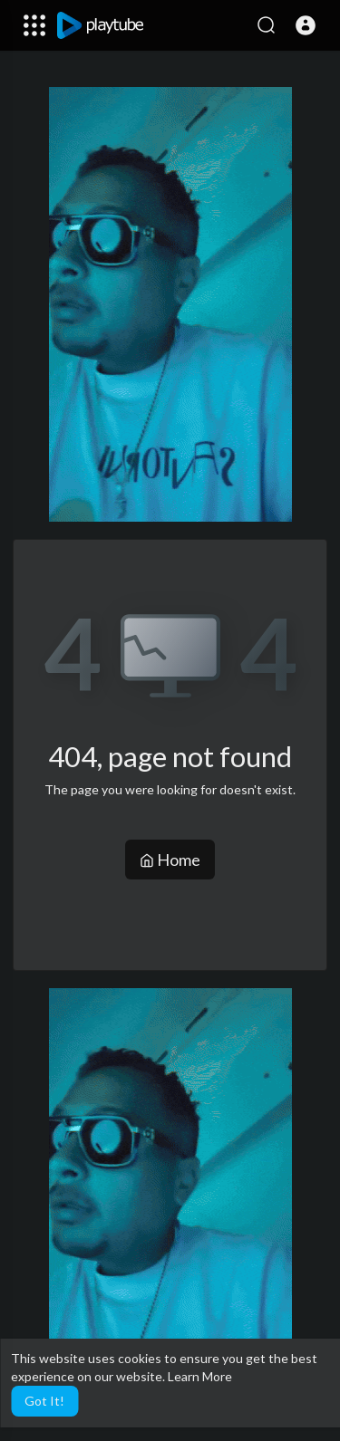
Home (170, 859)
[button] (305, 25)
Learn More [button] (200, 1376)
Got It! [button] (44, 1400)
